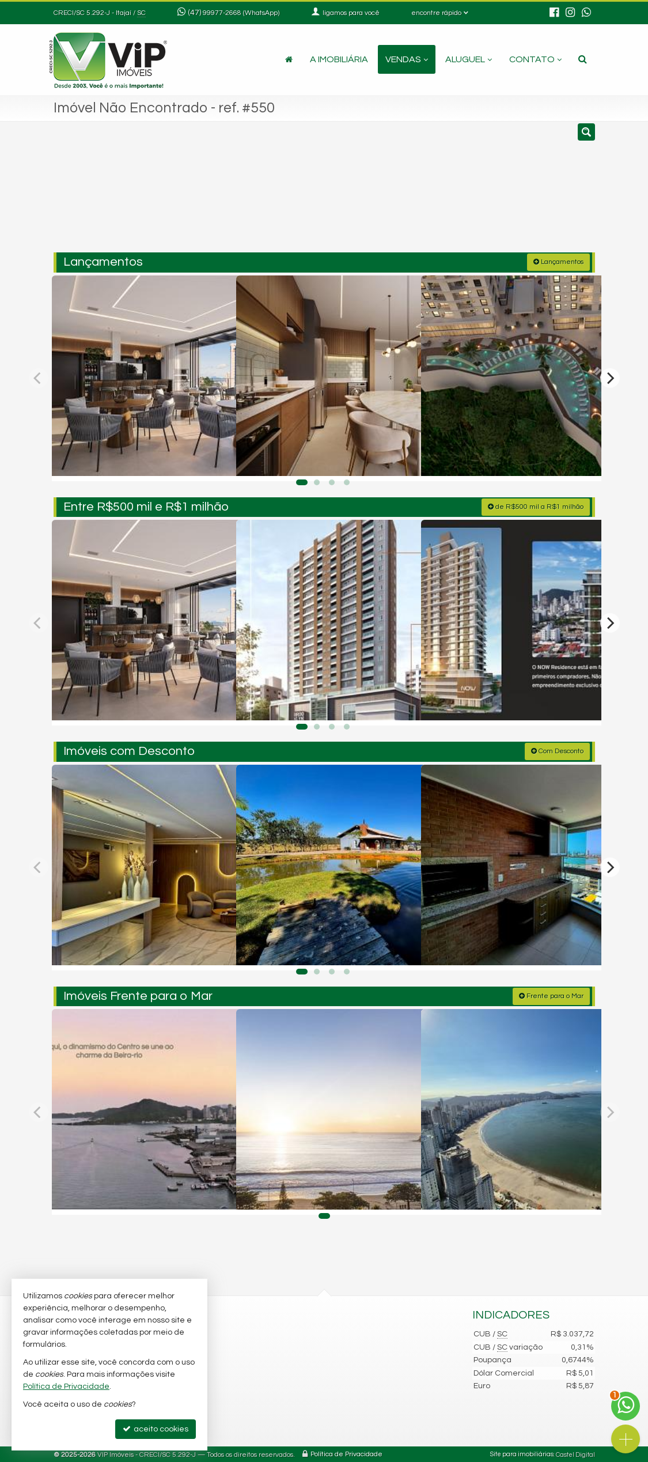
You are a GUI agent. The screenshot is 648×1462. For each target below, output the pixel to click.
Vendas (406, 59)
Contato (535, 59)
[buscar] (481, 192)
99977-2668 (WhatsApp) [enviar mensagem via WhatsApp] (241, 13)
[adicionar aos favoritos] (214, 460)
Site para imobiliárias (522, 1453)
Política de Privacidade (346, 1453)
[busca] (582, 59)
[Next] (610, 377)
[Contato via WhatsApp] (625, 1406)
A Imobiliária (339, 59)
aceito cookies (155, 1429)
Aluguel (468, 59)
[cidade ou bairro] (410, 192)
